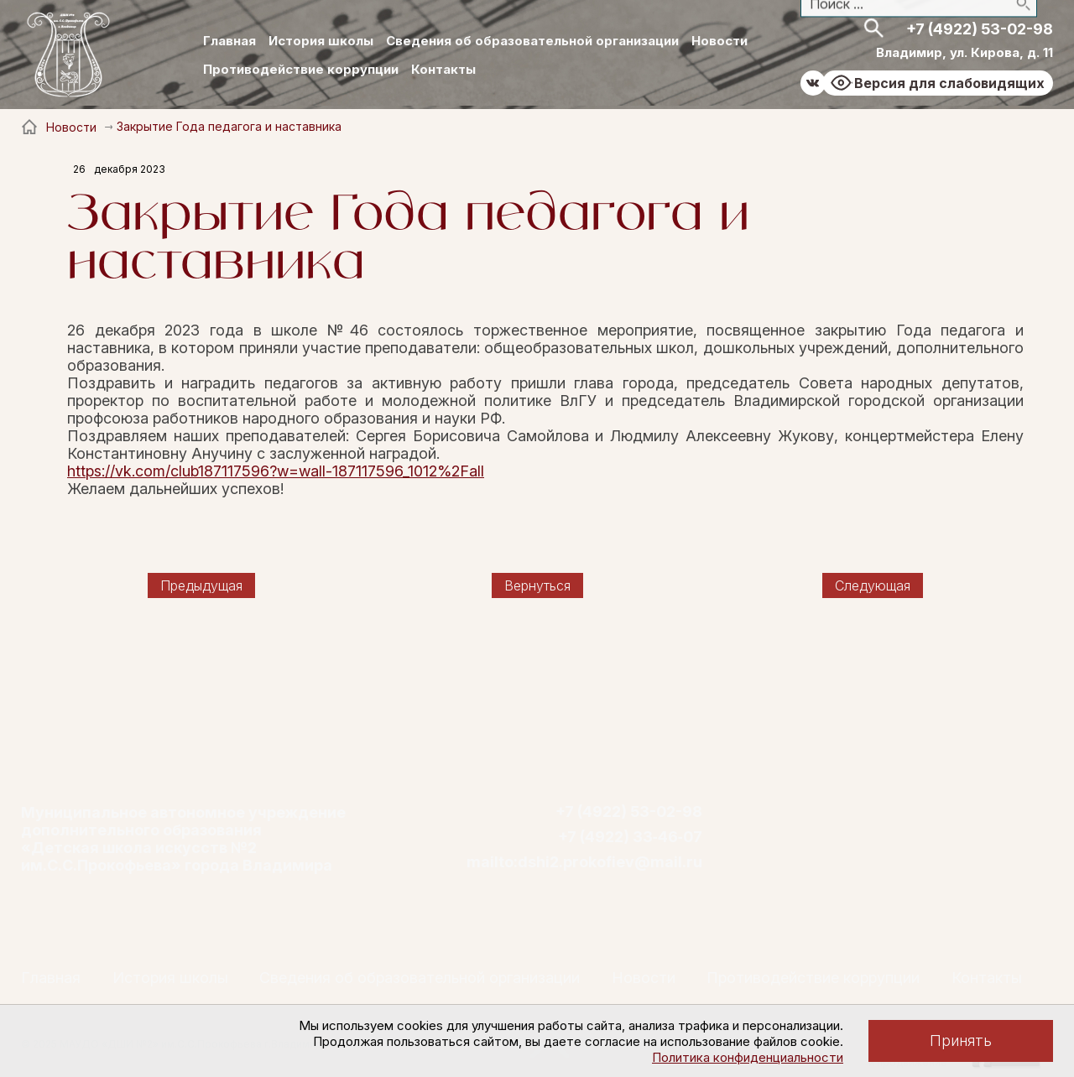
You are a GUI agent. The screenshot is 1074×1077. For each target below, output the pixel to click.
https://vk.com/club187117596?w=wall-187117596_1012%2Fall (275, 471)
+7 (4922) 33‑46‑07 (630, 837)
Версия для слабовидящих (949, 83)
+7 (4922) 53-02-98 (979, 29)
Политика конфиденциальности (747, 1057)
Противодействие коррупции (301, 69)
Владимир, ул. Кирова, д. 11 (964, 52)
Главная (229, 41)
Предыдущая (201, 585)
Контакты (443, 69)
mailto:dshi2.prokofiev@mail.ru (584, 862)
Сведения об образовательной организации (532, 41)
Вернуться (537, 585)
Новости (719, 41)
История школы (320, 41)
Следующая (872, 585)
